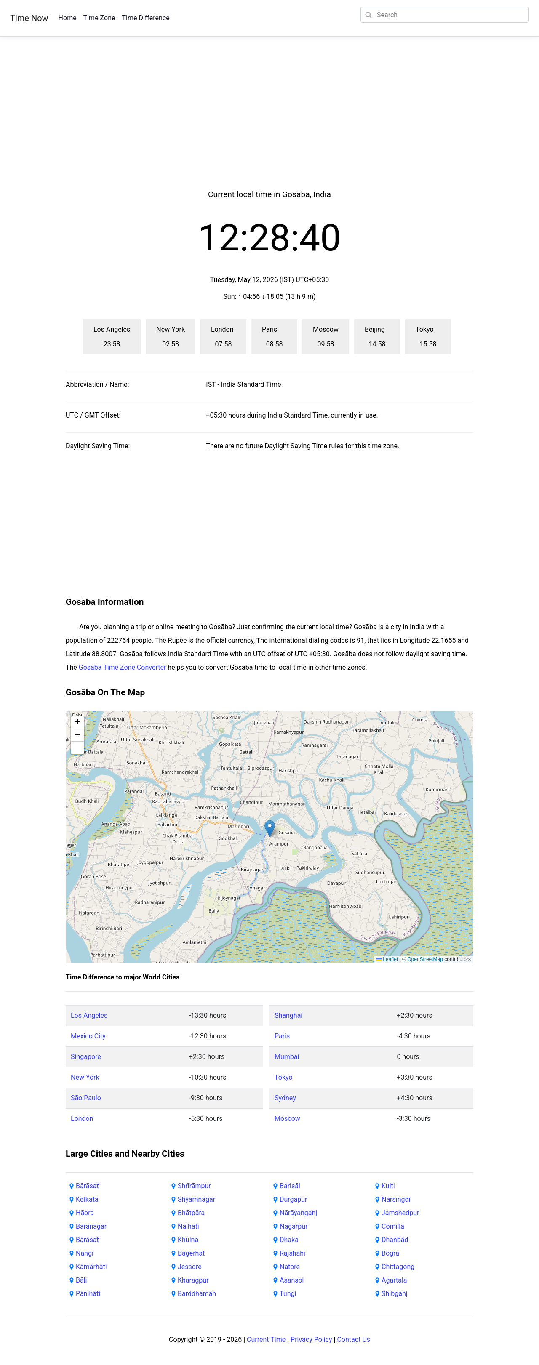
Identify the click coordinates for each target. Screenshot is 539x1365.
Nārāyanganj (298, 1213)
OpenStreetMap (425, 959)
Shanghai (288, 1015)
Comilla (393, 1226)
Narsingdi (396, 1199)
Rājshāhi (292, 1253)
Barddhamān (197, 1294)
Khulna (188, 1240)
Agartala (394, 1280)
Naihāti (188, 1226)
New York (85, 1077)
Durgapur (293, 1199)
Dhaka (289, 1240)
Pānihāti (88, 1294)
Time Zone (99, 18)
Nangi (84, 1253)
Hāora (85, 1213)
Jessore (190, 1267)
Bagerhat (191, 1253)
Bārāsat (87, 1186)
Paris (282, 1036)
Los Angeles (89, 1015)
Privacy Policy (311, 1340)
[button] (269, 828)
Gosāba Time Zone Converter (122, 667)
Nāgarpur (293, 1226)
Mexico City (88, 1036)
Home (68, 18)
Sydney (285, 1098)
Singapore (86, 1057)
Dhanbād (395, 1240)
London (82, 1119)
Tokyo (284, 1077)
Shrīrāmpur (194, 1186)
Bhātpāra (191, 1213)
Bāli (81, 1280)
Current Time (266, 1340)
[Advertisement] (269, 123)
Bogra (390, 1253)
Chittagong (398, 1267)
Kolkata (87, 1199)
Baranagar (91, 1226)
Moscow (287, 1119)
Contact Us (353, 1340)
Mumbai (287, 1057)
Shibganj (395, 1294)
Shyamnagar (196, 1199)
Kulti (388, 1186)
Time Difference (145, 18)
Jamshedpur (400, 1213)
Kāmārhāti (91, 1267)
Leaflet (387, 959)
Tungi (288, 1294)
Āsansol (292, 1280)
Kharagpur (193, 1280)
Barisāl (290, 1186)
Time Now (29, 18)
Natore (290, 1267)
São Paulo (86, 1098)
